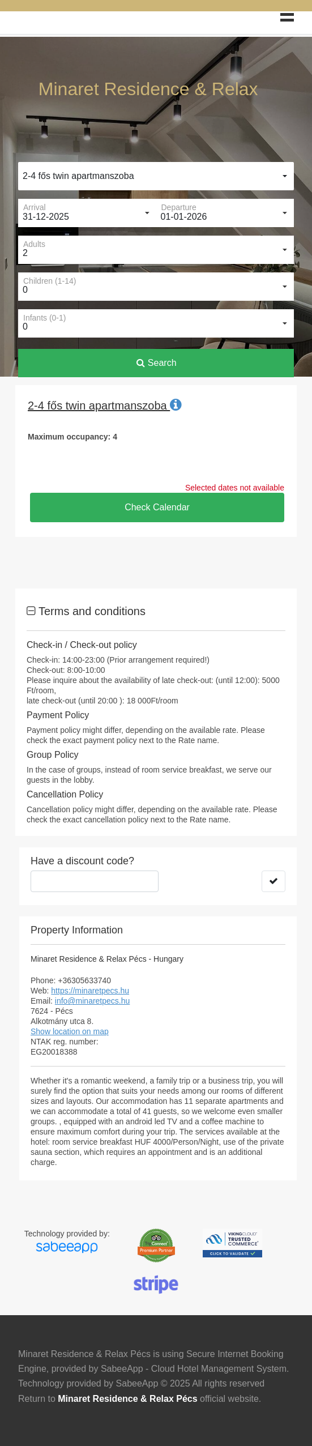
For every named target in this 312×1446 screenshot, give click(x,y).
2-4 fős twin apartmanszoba (78, 176)
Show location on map (70, 1031)
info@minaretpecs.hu (92, 1000)
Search (156, 363)
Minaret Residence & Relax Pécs (127, 1399)
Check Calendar (157, 507)
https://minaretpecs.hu (90, 990)
